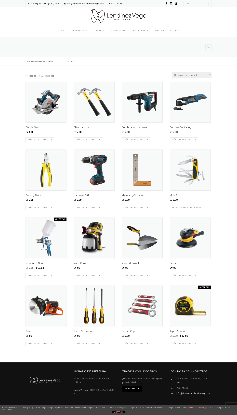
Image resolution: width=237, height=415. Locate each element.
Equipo (100, 30)
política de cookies (196, 407)
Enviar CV (132, 388)
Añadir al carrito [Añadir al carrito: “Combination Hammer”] (136, 139)
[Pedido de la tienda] (191, 75)
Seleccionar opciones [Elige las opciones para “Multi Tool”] (186, 207)
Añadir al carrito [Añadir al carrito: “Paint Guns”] (88, 275)
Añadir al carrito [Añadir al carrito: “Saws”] (40, 343)
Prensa (159, 30)
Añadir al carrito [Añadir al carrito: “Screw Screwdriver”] (88, 343)
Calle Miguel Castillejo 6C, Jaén (44, 3)
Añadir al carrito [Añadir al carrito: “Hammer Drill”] (88, 207)
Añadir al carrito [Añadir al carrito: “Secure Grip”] (136, 343)
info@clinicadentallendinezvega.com (85, 3)
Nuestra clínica (81, 30)
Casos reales (118, 30)
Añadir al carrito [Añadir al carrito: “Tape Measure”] (184, 343)
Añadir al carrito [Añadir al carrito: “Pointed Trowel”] (136, 275)
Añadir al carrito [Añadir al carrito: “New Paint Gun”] (40, 275)
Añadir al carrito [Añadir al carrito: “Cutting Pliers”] (40, 207)
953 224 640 (117, 3)
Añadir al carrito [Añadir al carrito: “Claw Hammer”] (88, 139)
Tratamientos (141, 30)
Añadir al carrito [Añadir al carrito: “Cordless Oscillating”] (184, 139)
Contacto (175, 30)
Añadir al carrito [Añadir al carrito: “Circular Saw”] (40, 139)
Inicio (62, 30)
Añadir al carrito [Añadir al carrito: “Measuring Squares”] (136, 207)
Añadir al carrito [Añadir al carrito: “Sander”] (184, 275)
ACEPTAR (118, 412)
